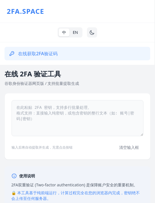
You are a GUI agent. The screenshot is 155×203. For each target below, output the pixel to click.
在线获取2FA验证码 (33, 53)
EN (75, 32)
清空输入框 (129, 147)
